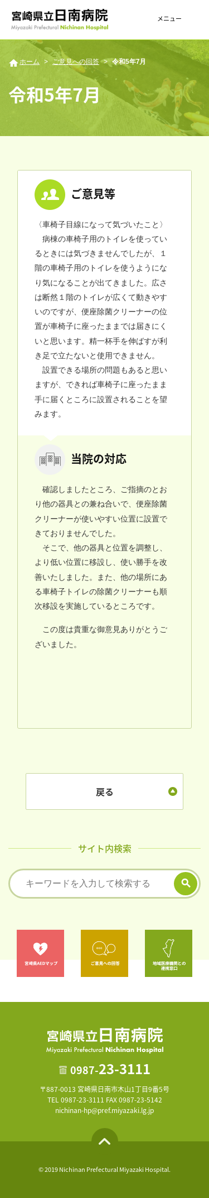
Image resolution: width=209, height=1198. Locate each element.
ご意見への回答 (75, 62)
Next (201, 953)
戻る (105, 791)
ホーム (30, 62)
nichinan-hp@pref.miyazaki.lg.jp (104, 1110)
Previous (7, 953)
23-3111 (110, 1069)
